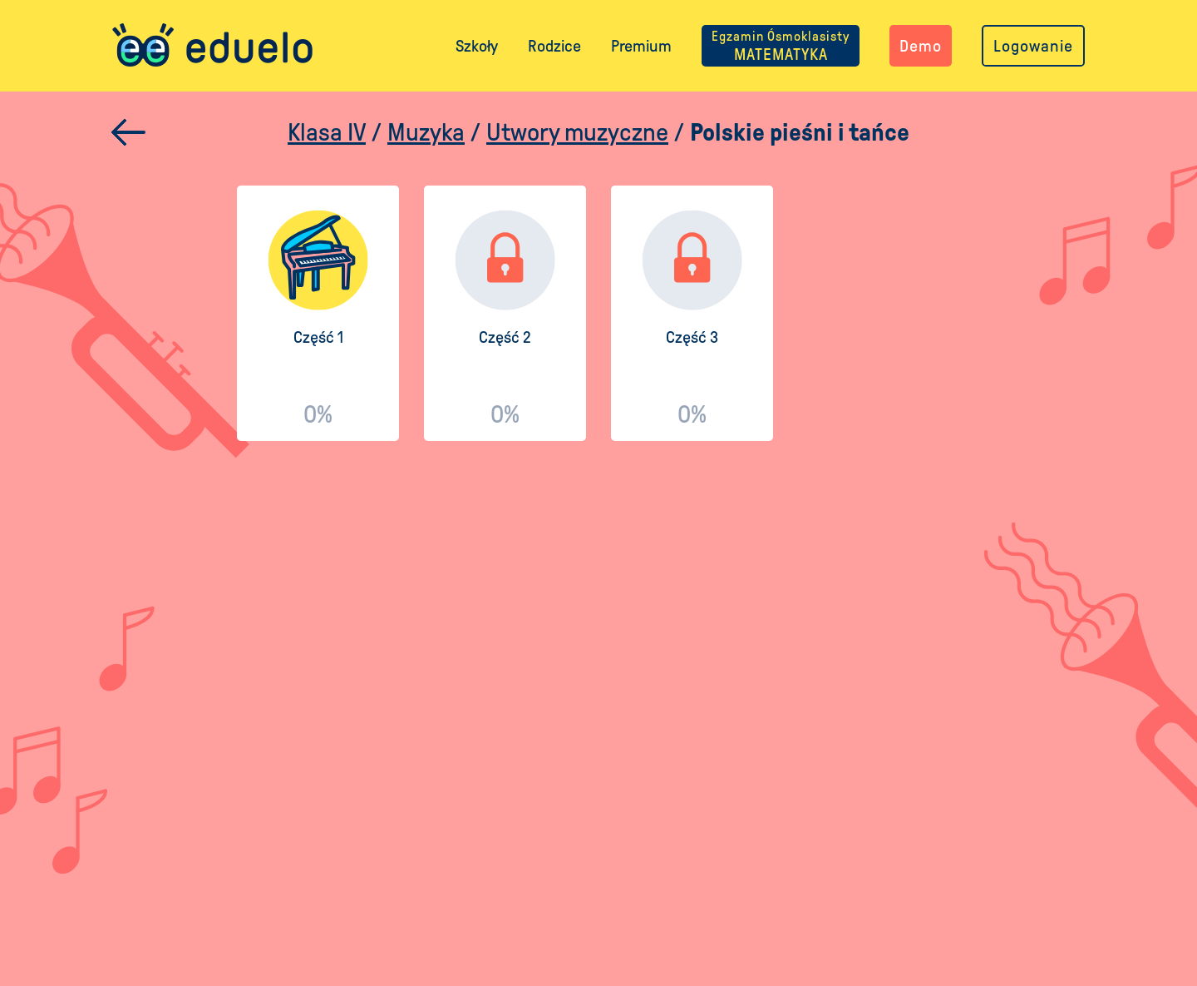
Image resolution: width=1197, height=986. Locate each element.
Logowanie (1033, 46)
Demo (920, 46)
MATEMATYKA (781, 45)
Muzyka (426, 132)
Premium (641, 46)
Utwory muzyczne (577, 132)
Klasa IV (327, 132)
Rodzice (554, 46)
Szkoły (477, 46)
